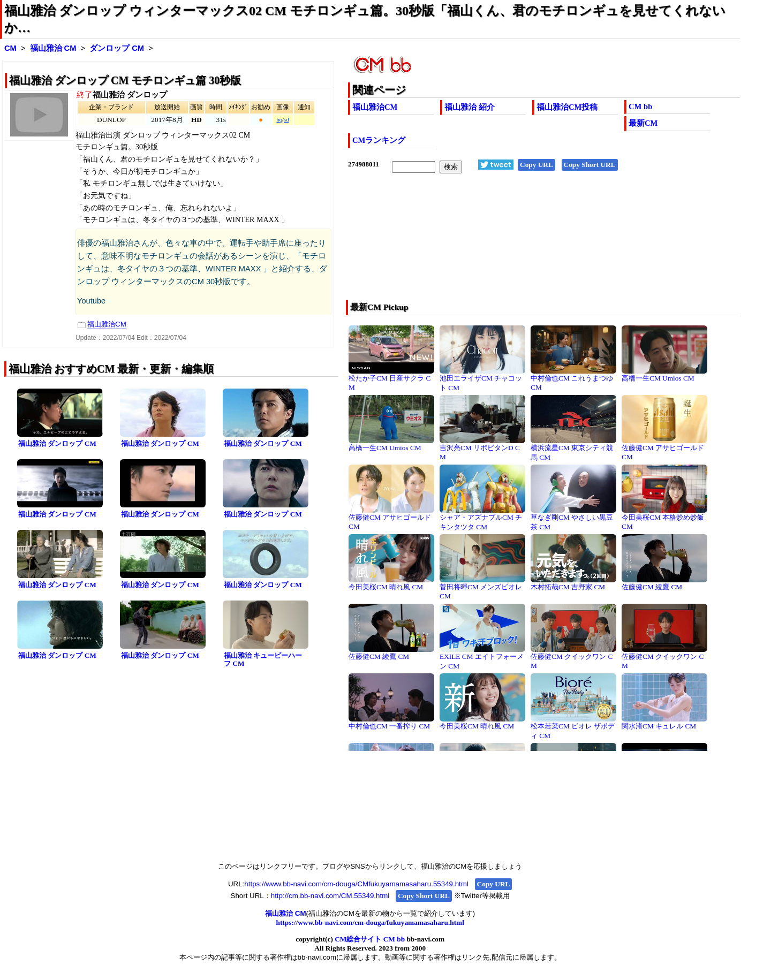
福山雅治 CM (53, 48)
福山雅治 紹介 (469, 107)
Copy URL (536, 165)
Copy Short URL (590, 165)
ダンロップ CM (116, 48)
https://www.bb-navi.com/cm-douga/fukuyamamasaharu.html (370, 922)
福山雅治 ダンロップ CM (57, 443)
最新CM (643, 123)
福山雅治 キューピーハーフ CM (263, 659)
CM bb (640, 106)
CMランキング (378, 140)
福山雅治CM (374, 107)
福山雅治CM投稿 (567, 107)
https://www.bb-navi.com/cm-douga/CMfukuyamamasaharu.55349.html (356, 884)
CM (10, 48)
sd (286, 120)
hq (279, 120)
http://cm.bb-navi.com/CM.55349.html (330, 896)
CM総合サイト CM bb (370, 939)
